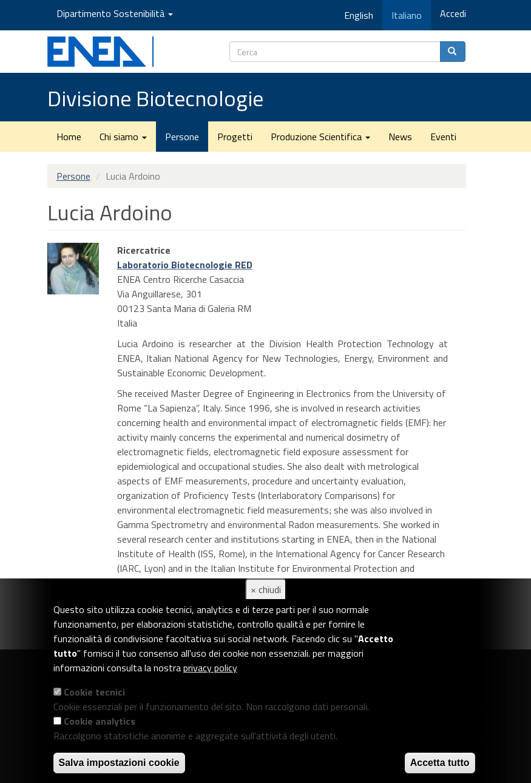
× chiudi (266, 589)
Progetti (234, 136)
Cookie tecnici (94, 692)
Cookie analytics (99, 721)
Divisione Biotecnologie (155, 98)
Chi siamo (123, 136)
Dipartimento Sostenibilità (114, 13)
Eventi (443, 136)
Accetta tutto (440, 763)
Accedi (453, 13)
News (400, 136)
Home (68, 136)
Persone (182, 136)
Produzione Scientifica (320, 136)
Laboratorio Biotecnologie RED (184, 264)
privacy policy (210, 667)
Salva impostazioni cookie (119, 763)
